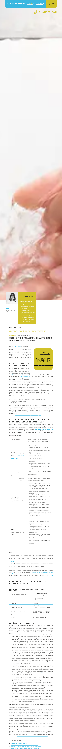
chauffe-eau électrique (25, 376)
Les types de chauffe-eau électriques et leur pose (28, 316)
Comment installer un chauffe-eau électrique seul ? (28, 312)
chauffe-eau (18, 346)
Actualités (39, 3)
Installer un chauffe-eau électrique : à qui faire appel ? (28, 415)
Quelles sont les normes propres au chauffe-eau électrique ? (17, 457)
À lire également (27, 321)
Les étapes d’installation (28, 319)
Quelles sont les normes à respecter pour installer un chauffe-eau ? (27, 306)
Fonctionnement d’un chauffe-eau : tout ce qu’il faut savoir (25, 748)
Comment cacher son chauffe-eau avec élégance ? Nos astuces (32, 736)
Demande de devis (43, 365)
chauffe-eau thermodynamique (16, 374)
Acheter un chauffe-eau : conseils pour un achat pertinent (24, 745)
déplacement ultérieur (46, 672)
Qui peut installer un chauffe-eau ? (26, 302)
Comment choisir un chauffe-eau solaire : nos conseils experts (26, 746)
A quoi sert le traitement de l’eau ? (19, 743)
